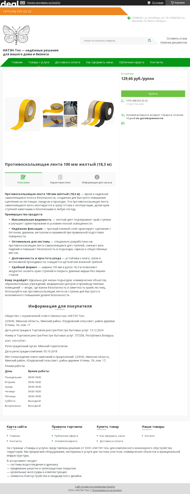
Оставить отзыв (177, 38)
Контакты (156, 62)
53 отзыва (157, 2)
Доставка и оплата (67, 62)
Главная (17, 62)
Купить (153, 93)
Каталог (150, 436)
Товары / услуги (38, 62)
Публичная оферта (131, 62)
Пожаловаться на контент (107, 490)
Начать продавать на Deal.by (43, 2)
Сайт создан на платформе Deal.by (95, 486)
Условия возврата (66, 441)
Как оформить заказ (99, 62)
